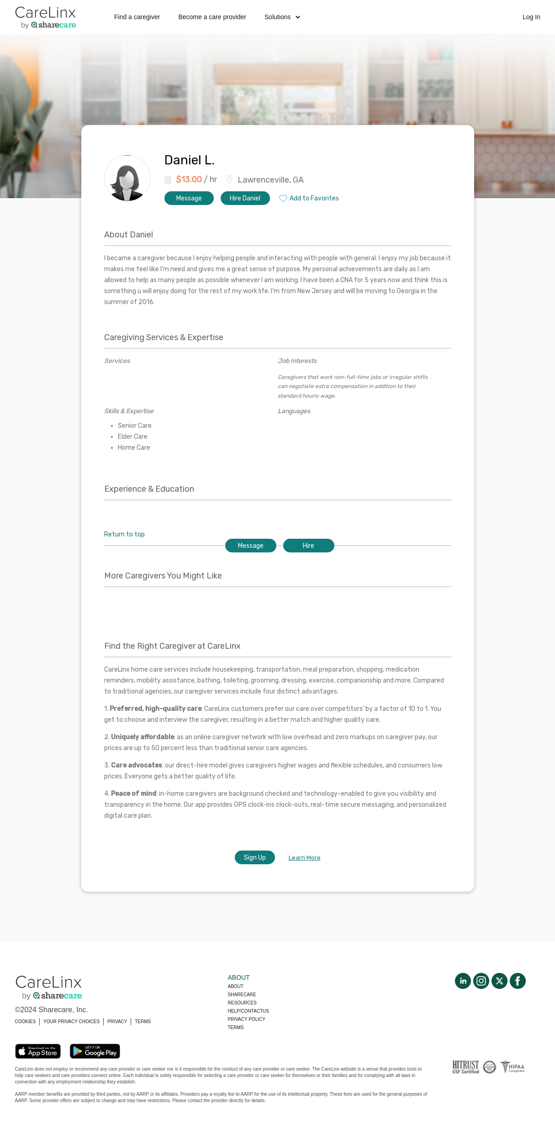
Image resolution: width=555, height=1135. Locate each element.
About (235, 986)
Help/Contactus (248, 1011)
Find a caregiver (137, 17)
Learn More (305, 857)
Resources (242, 1002)
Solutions (282, 17)
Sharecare (242, 994)
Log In (531, 17)
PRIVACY (117, 1021)
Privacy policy (246, 1019)
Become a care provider (212, 17)
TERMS (143, 1021)
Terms (236, 1027)
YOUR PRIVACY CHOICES (71, 1021)
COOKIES (25, 1021)
